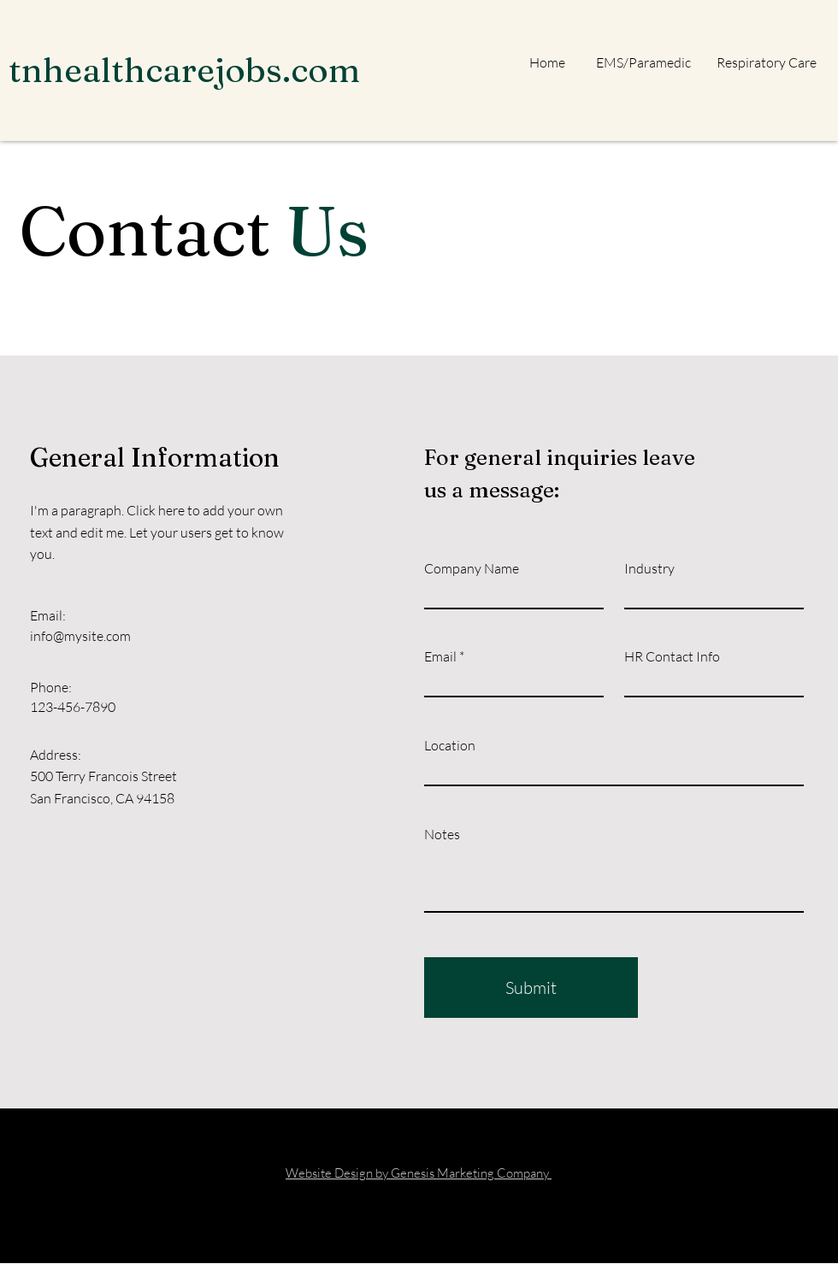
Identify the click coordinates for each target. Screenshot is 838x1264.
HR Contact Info (672, 656)
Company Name (471, 568)
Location (449, 745)
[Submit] (531, 987)
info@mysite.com (80, 635)
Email (440, 656)
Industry (649, 568)
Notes (442, 834)
